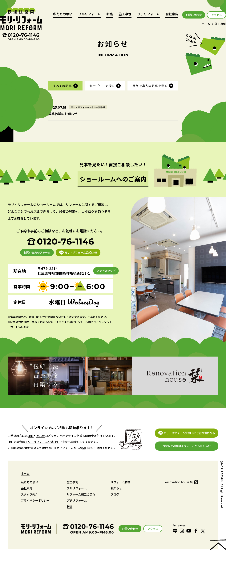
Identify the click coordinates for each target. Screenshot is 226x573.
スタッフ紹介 (29, 494)
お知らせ (116, 488)
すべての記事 (62, 85)
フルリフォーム (89, 14)
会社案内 (171, 14)
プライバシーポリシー (35, 500)
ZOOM (40, 436)
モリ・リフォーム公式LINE (42, 442)
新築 (109, 14)
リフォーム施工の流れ (81, 494)
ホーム (206, 23)
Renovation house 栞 (178, 482)
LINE (31, 436)
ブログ (115, 494)
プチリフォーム (148, 14)
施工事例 (125, 14)
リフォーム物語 (121, 482)
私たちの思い (62, 14)
